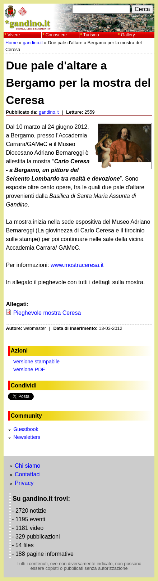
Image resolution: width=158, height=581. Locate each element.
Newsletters (26, 437)
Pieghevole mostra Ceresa (47, 313)
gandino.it (33, 42)
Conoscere (56, 34)
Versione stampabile (36, 361)
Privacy (24, 483)
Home (11, 42)
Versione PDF (29, 369)
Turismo (91, 34)
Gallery (128, 34)
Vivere (14, 34)
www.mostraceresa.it (77, 265)
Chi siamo (27, 466)
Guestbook (25, 429)
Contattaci (28, 474)
